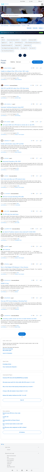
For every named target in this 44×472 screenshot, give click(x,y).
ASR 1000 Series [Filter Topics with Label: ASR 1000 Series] (18, 42)
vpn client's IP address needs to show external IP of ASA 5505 (18, 232)
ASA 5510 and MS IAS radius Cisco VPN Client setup (15, 88)
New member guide (7, 350)
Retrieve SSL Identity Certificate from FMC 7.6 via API (14, 395)
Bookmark (29, 28)
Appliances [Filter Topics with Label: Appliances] (4, 42)
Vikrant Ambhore (18, 79)
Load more (22, 334)
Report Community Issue (11, 455)
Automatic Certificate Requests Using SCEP (12, 107)
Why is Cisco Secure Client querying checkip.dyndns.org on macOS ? (18, 386)
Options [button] (40, 28)
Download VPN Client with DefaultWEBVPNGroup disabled (15, 377)
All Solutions (22, 432)
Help (8, 457)
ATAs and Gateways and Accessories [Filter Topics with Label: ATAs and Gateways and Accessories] (32, 42)
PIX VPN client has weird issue (10, 214)
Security (24, 25)
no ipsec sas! (5, 416)
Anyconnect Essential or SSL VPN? (11, 161)
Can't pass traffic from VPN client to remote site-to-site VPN (18, 124)
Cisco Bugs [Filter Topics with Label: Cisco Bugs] (23, 48)
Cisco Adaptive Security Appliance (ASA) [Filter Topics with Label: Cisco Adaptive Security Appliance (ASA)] (9, 48)
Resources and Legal (22, 453)
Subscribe (35, 28)
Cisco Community (4, 25)
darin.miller (17, 222)
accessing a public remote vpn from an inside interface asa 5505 (19, 318)
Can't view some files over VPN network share (13, 179)
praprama (17, 309)
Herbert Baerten (18, 152)
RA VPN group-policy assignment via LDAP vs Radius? (14, 427)
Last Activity (3, 79)
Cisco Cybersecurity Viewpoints (10, 367)
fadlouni (16, 291)
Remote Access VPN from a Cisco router (11, 413)
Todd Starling (17, 115)
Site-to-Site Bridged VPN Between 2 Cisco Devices (14, 267)
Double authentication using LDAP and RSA (12, 143)
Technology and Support (15, 25)
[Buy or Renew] (22, 1)
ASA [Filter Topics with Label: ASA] (10, 42)
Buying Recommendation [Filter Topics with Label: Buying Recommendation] (6, 45)
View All (22, 400)
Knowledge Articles (7, 364)
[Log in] (30, 1)
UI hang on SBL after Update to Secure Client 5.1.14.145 (15, 391)
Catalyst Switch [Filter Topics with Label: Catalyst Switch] (27, 45)
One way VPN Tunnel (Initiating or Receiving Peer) (14, 301)
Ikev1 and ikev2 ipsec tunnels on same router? (13, 423)
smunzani (17, 169)
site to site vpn (6, 249)
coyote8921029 (18, 240)
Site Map (8, 465)
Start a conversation (22, 19)
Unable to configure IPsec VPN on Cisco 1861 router (15, 71)
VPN (18, 78)
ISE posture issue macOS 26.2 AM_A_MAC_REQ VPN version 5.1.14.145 (18, 382)
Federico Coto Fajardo (19, 134)
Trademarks (9, 463)
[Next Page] (24, 55)
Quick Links (22, 447)
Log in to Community (7, 353)
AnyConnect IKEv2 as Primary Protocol (11, 420)
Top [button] (3, 444)
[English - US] (40, 1)
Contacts (8, 449)
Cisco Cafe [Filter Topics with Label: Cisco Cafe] (32, 48)
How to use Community (8, 349)
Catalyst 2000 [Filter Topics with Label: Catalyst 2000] (17, 45)
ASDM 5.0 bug (5, 283)
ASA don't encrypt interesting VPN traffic (13, 196)
